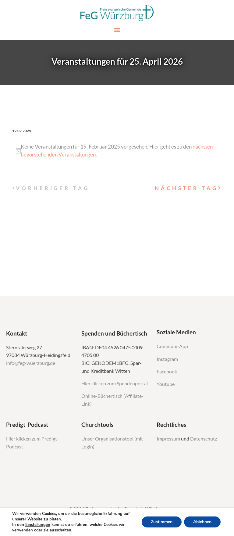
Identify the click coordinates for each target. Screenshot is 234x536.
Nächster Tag (186, 188)
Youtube (166, 384)
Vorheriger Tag (52, 188)
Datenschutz (203, 438)
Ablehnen (202, 522)
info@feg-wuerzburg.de (30, 363)
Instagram (168, 359)
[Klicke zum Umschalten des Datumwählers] (21, 131)
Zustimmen (161, 522)
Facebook (167, 371)
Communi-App (172, 346)
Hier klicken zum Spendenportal (114, 383)
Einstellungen (37, 524)
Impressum (169, 438)
